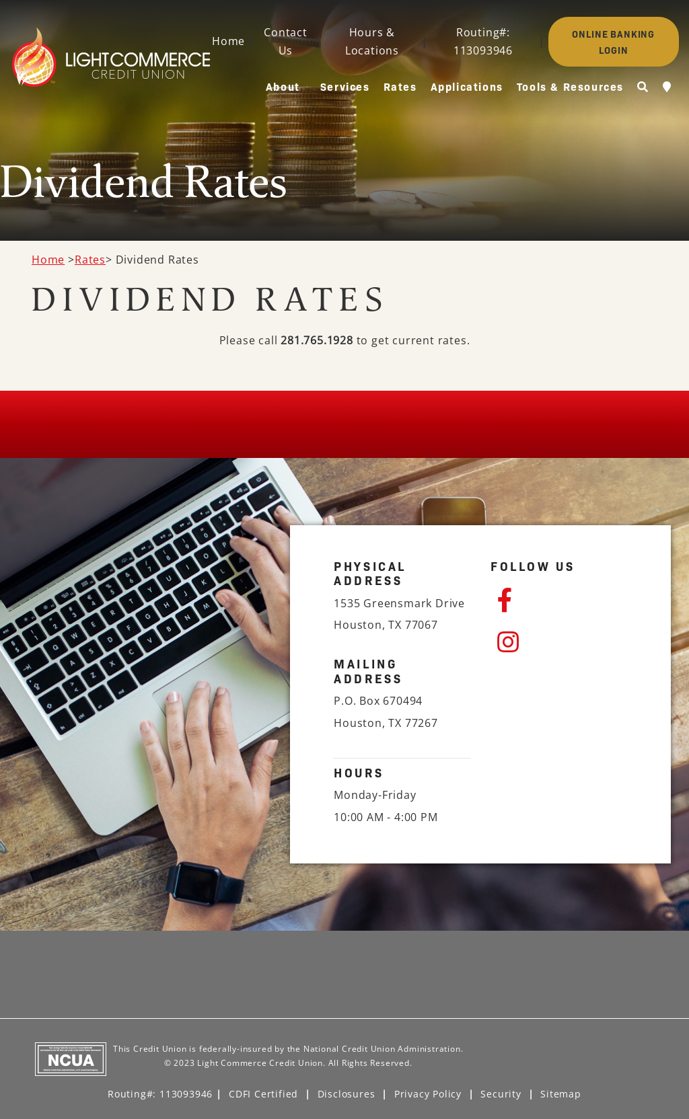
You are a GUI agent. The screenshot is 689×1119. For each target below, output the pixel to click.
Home (228, 41)
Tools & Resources (570, 86)
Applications (467, 86)
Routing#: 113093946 (483, 41)
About (283, 86)
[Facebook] (562, 600)
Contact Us (285, 41)
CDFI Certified (263, 1093)
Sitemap (560, 1093)
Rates (400, 86)
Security (500, 1093)
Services (345, 86)
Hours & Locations (372, 41)
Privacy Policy (428, 1093)
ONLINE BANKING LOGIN (613, 41)
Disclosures (346, 1093)
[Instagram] (562, 642)
